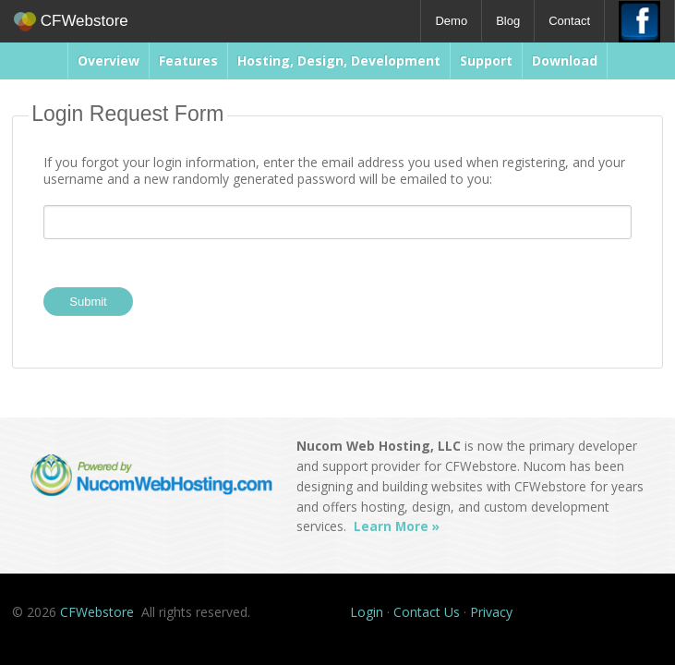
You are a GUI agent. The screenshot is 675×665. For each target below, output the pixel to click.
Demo (451, 21)
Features (188, 60)
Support (486, 60)
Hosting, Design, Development (338, 60)
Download (564, 60)
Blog (508, 21)
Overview (108, 60)
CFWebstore (71, 21)
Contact (569, 21)
